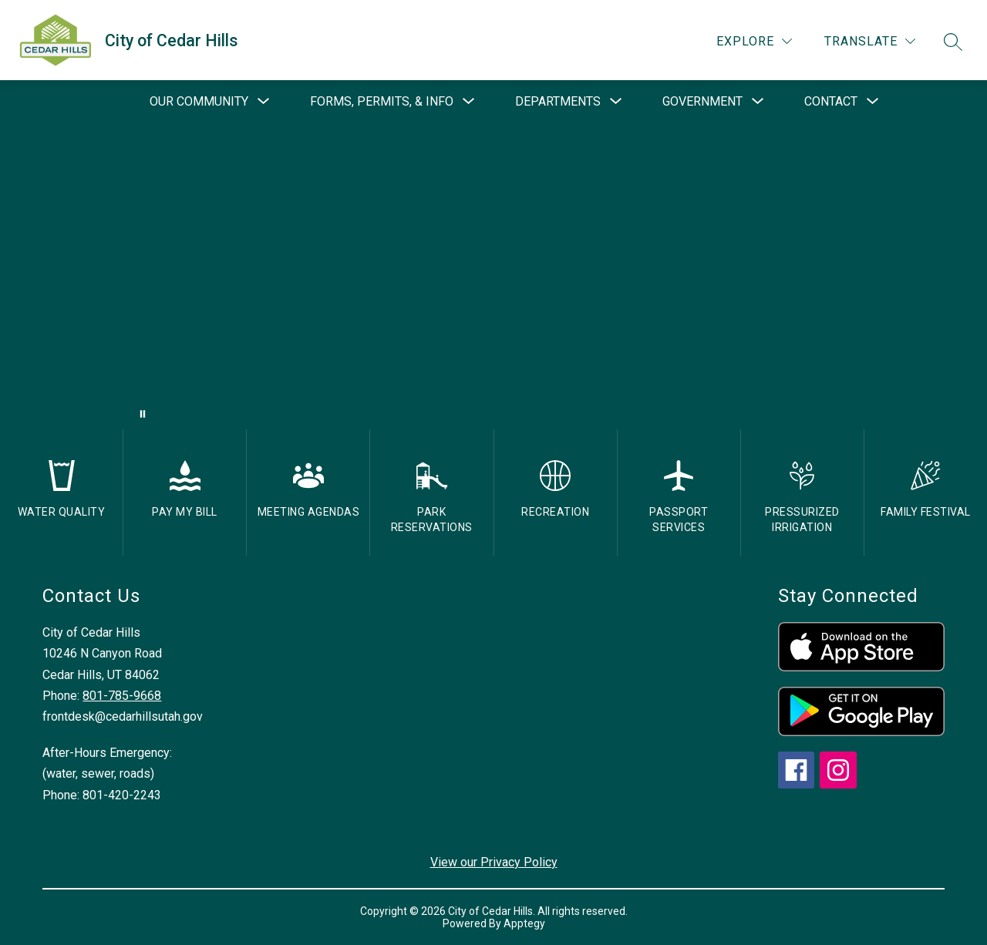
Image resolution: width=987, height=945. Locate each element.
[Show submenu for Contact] (830, 101)
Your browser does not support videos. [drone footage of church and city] (493, 276)
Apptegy (524, 923)
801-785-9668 (122, 695)
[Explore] (754, 41)
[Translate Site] (869, 41)
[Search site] (953, 41)
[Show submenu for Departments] (558, 101)
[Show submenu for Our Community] (199, 101)
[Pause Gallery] (142, 414)
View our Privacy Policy (494, 862)
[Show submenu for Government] (702, 101)
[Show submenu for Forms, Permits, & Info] (381, 101)
